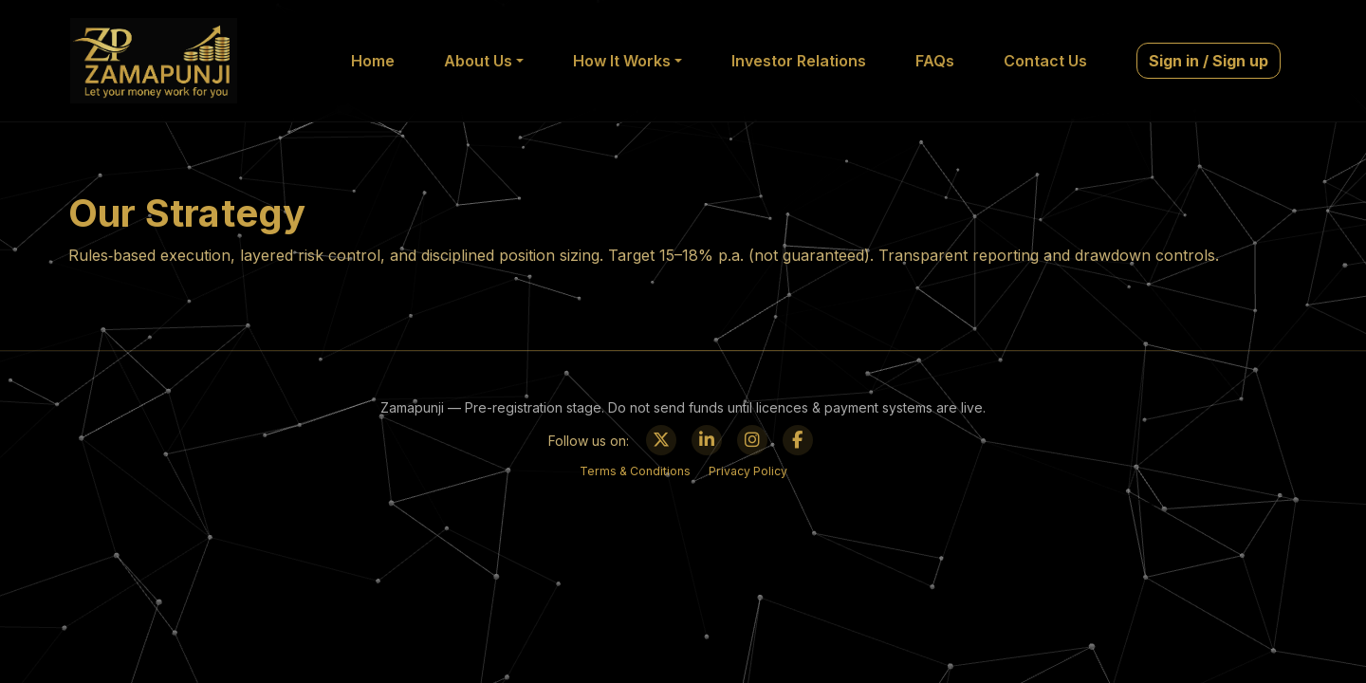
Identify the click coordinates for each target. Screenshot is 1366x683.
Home (373, 60)
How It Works (622, 60)
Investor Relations (798, 60)
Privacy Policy (748, 471)
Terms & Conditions (635, 471)
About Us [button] (478, 60)
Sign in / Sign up (1208, 60)
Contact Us (1045, 60)
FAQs (934, 60)
